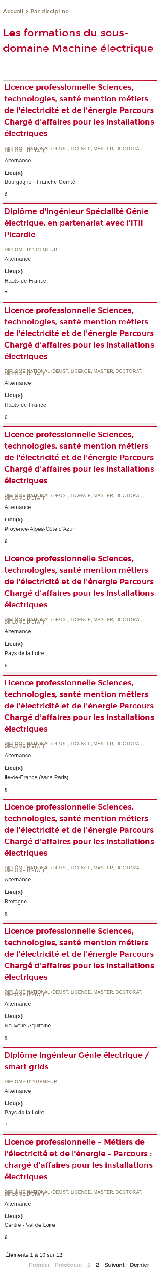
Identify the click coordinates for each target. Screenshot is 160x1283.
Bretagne (15, 901)
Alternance (17, 160)
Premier (39, 1265)
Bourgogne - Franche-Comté (39, 182)
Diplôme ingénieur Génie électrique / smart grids (76, 1061)
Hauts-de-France (25, 280)
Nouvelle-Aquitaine (27, 1025)
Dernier (139, 1265)
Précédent (68, 1265)
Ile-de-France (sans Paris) (36, 777)
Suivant (115, 1265)
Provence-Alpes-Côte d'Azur (39, 529)
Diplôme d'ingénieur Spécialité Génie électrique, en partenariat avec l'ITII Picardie (76, 223)
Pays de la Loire (24, 653)
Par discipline (49, 11)
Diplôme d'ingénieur (30, 250)
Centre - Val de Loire (29, 1225)
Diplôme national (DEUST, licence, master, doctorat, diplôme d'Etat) (73, 150)
